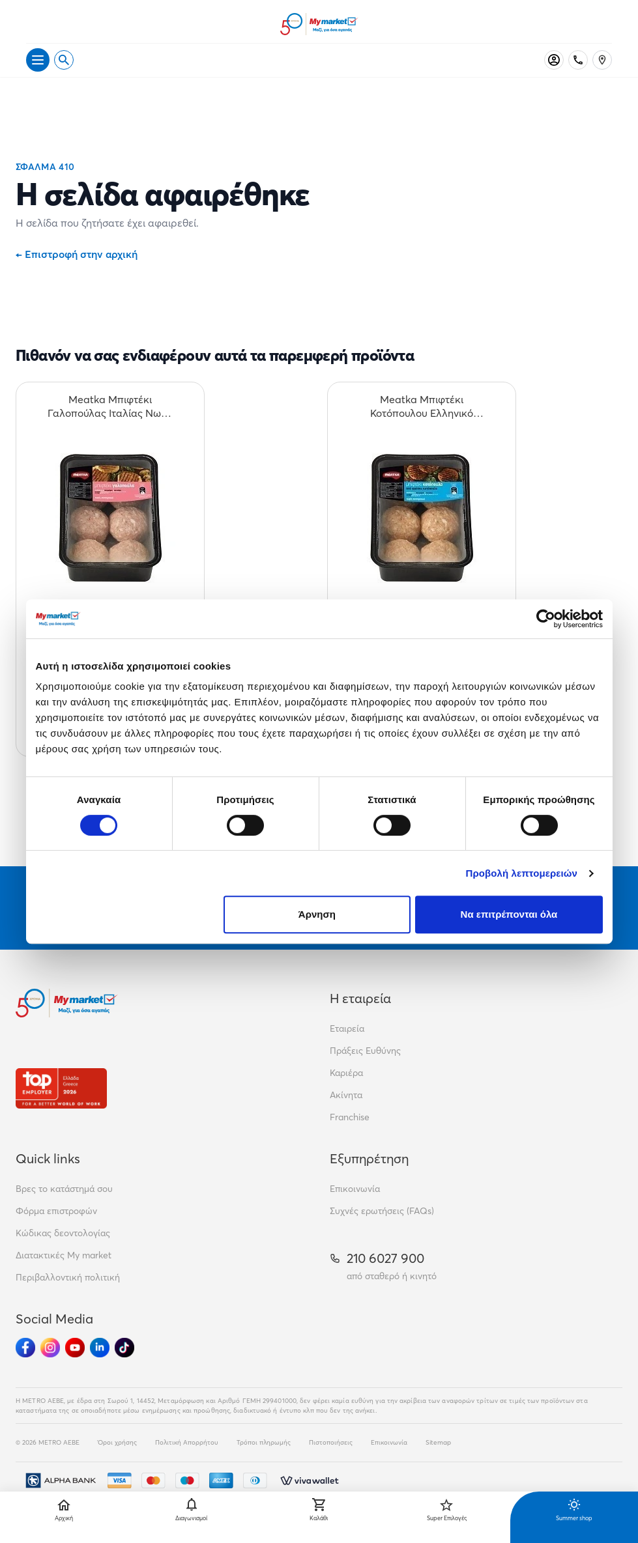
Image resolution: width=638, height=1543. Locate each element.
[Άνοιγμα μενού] (38, 60)
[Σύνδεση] (554, 60)
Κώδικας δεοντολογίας (63, 1233)
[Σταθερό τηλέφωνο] (578, 60)
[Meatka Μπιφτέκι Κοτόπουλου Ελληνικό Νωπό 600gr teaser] (422, 406)
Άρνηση (317, 914)
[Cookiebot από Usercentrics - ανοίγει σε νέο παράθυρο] (546, 619)
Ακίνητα (346, 1095)
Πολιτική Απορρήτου (186, 1442)
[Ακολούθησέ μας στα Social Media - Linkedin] (99, 1347)
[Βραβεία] (61, 1088)
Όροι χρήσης (117, 1442)
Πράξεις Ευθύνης (365, 1050)
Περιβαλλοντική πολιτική (68, 1277)
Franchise (350, 1117)
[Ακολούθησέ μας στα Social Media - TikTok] (124, 1347)
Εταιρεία (347, 1028)
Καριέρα (346, 1073)
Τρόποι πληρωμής (264, 1442)
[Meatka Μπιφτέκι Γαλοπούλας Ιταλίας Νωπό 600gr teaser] (110, 406)
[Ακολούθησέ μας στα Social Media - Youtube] (75, 1347)
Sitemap (438, 1442)
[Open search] (64, 60)
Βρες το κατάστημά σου (64, 1189)
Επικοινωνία (355, 1189)
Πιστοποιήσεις (331, 1442)
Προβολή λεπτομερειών (522, 873)
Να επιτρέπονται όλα (509, 914)
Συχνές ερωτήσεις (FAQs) (382, 1211)
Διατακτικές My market (63, 1255)
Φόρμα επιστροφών (56, 1211)
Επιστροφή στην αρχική (77, 254)
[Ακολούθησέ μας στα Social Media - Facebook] (25, 1347)
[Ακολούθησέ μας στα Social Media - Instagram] (50, 1347)
